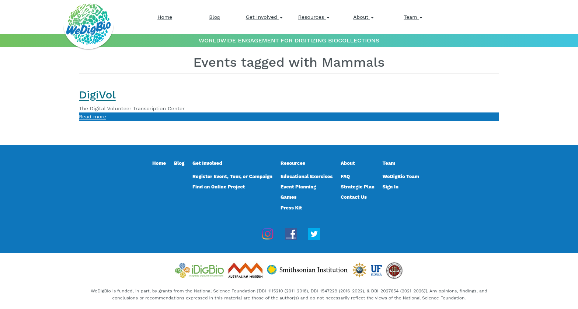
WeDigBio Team (401, 176)
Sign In (391, 187)
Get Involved (264, 17)
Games (289, 197)
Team (413, 17)
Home (164, 17)
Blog (214, 17)
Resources (314, 17)
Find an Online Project (218, 187)
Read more (92, 116)
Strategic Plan (358, 187)
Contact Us (354, 197)
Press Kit (291, 208)
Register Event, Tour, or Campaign (232, 176)
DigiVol (97, 94)
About (363, 17)
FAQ (345, 176)
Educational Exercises (306, 176)
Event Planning (298, 187)
